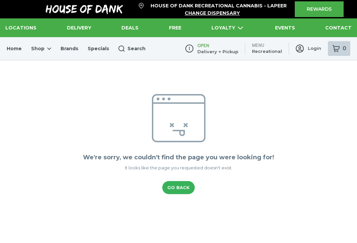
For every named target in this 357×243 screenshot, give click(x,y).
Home (13, 11)
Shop (38, 11)
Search (123, 11)
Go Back (178, 150)
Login (309, 11)
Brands (65, 11)
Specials (91, 11)
